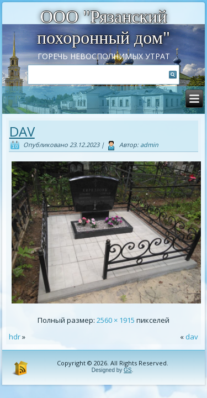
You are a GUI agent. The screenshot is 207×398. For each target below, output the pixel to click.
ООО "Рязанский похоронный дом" (103, 27)
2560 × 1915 (116, 320)
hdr (14, 337)
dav (22, 131)
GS (127, 370)
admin (149, 144)
